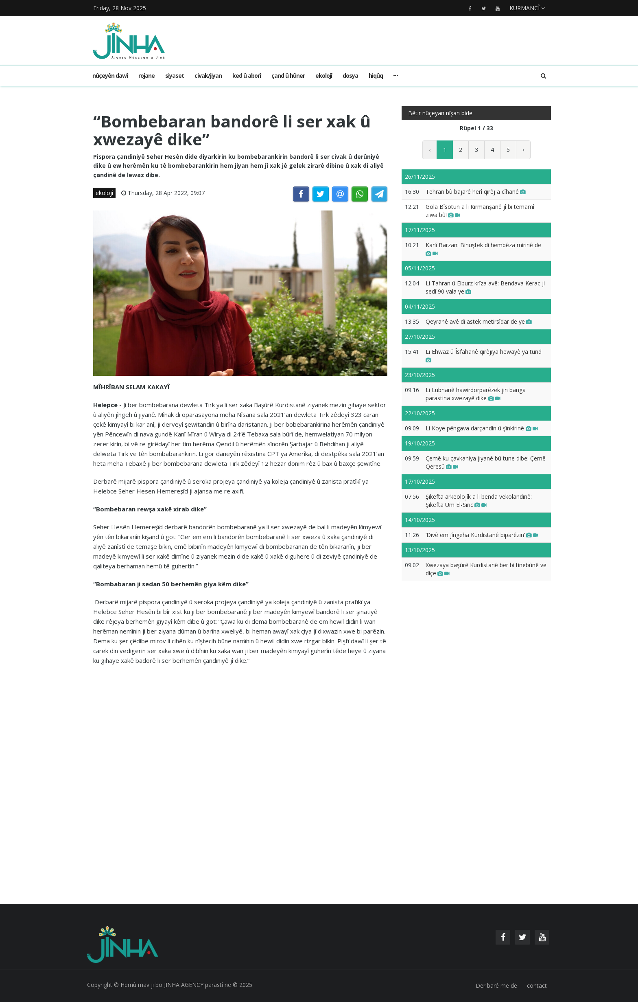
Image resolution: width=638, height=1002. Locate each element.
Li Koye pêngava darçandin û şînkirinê (482, 428)
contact (537, 985)
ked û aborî (246, 75)
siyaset (174, 75)
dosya (350, 75)
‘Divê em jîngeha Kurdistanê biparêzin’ (482, 535)
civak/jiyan (208, 75)
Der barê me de (496, 985)
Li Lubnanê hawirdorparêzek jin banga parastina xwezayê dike (476, 394)
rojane (146, 75)
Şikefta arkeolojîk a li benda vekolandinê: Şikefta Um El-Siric (479, 501)
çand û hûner (288, 75)
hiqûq (376, 75)
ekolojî (323, 75)
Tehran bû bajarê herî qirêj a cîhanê (476, 191)
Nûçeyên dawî (110, 75)
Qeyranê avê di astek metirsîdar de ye (479, 321)
